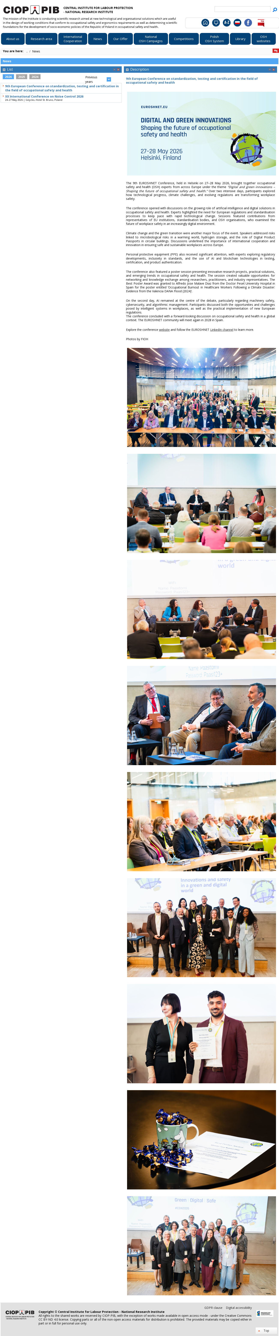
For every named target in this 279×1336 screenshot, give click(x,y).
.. (27, 51)
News (36, 51)
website (164, 330)
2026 (8, 77)
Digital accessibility (239, 1308)
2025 (21, 77)
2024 (35, 77)
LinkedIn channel (221, 330)
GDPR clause (213, 1308)
